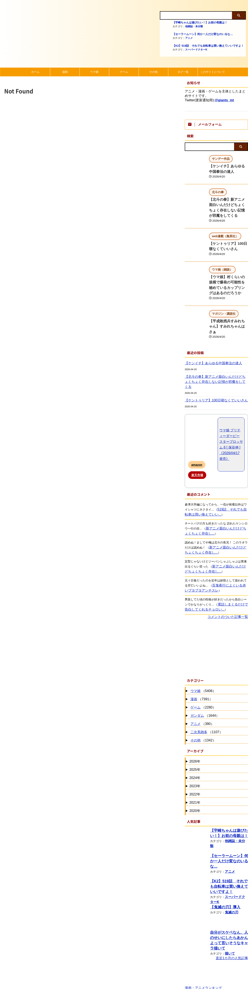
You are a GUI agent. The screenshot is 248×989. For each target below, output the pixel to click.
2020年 (194, 782)
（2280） (202, 679)
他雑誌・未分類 (194, 26)
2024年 (194, 749)
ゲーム (124, 71)
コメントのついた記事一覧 (228, 588)
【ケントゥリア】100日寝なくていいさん (212, 371)
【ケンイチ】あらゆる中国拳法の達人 (210, 339)
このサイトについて (212, 71)
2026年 (194, 732)
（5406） (202, 662)
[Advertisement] (216, 619)
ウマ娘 (94, 71)
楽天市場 (197, 446)
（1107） (206, 703)
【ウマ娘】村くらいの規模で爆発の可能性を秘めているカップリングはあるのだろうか (228, 271)
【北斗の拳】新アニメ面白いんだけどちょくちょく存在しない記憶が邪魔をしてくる (228, 202)
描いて (229, 918)
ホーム (35, 71)
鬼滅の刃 (231, 883)
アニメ (189, 38)
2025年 (194, 741)
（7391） (201, 671)
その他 (153, 71)
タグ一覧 (183, 71)
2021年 (194, 774)
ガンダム (197, 687)
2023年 (194, 757)
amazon (196, 436)
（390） (201, 695)
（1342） (202, 712)
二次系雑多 (198, 703)
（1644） (204, 687)
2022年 (194, 765)
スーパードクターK (196, 49)
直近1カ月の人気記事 (232, 928)
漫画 (65, 71)
